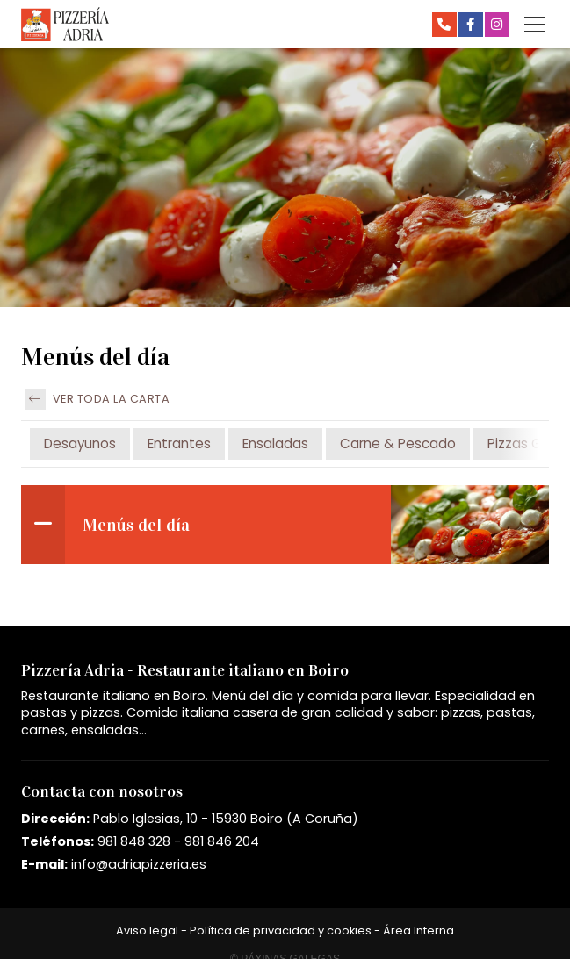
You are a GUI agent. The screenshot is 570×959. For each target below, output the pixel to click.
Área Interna (418, 930)
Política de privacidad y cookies (281, 930)
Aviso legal (147, 930)
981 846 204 (221, 842)
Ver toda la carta (97, 399)
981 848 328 (133, 842)
